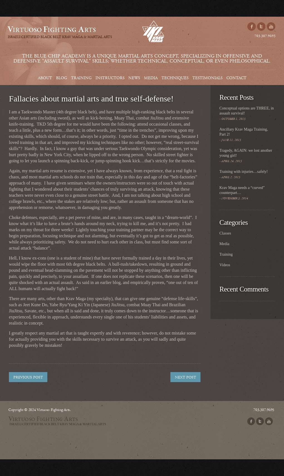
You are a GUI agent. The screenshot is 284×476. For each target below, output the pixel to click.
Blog (61, 78)
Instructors (110, 78)
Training (81, 78)
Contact (236, 78)
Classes (225, 233)
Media (151, 78)
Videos (224, 265)
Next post (185, 377)
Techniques (174, 78)
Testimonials (207, 78)
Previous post (28, 377)
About (45, 78)
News (134, 78)
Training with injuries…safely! (243, 172)
